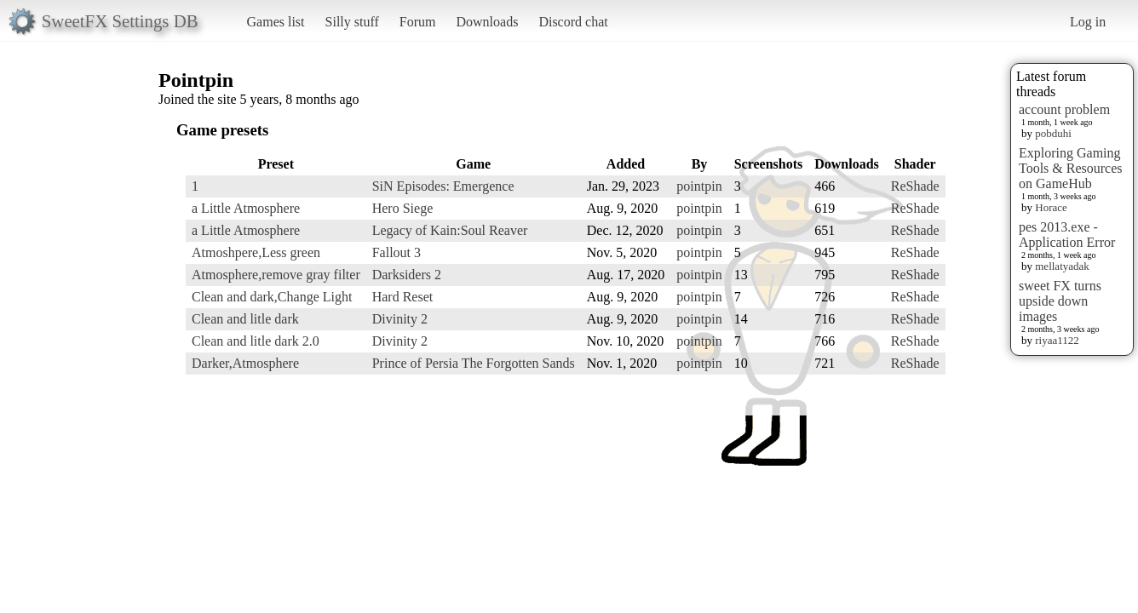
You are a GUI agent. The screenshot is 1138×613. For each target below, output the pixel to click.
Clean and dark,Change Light (272, 296)
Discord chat (572, 21)
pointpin (698, 186)
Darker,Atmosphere (245, 363)
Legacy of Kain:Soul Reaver (450, 230)
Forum (417, 21)
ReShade (915, 186)
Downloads (487, 21)
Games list (276, 21)
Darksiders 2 (406, 274)
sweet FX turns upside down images (1060, 301)
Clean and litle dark (245, 319)
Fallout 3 (396, 252)
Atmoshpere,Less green (256, 252)
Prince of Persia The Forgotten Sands (473, 363)
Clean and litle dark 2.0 (255, 341)
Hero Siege (403, 208)
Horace (1051, 207)
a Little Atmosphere (246, 208)
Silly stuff (352, 21)
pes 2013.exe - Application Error (1067, 234)
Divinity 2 (400, 319)
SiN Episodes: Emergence (443, 186)
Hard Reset (403, 296)
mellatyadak (1062, 266)
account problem (1064, 109)
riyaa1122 (1057, 340)
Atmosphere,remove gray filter (276, 274)
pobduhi (1053, 133)
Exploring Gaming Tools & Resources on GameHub (1071, 168)
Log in (1088, 21)
